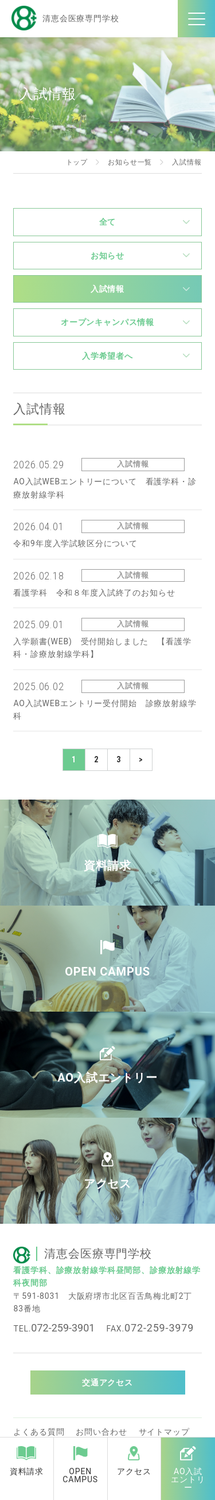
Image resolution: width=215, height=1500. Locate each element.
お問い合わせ (101, 1431)
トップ (77, 162)
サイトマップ (164, 1431)
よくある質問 (38, 1431)
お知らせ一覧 (130, 162)
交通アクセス (107, 1382)
